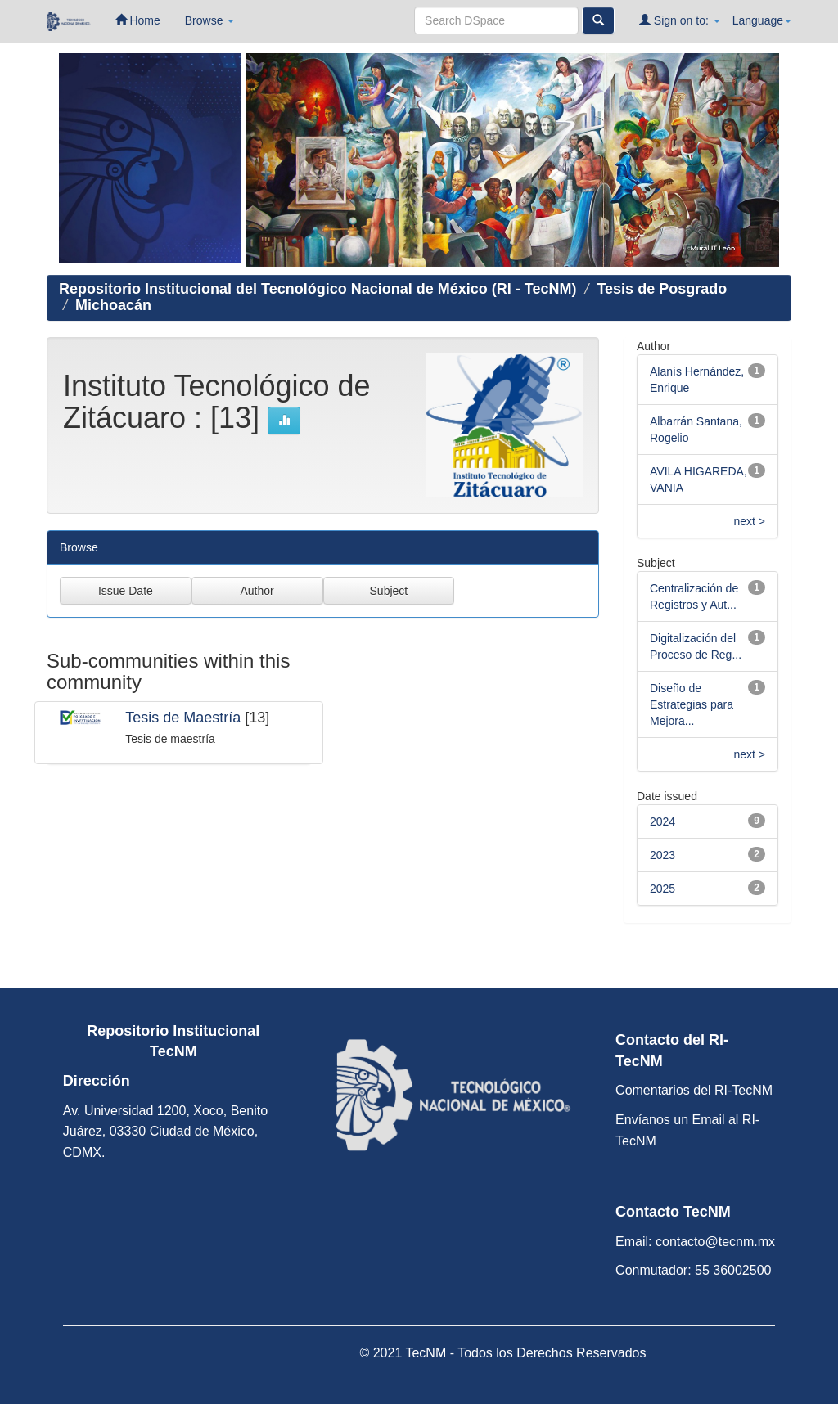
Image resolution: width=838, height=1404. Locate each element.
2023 (662, 855)
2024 (662, 821)
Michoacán (113, 305)
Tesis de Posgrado (662, 289)
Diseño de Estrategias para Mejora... (691, 704)
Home (137, 20)
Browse (210, 20)
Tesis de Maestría (183, 717)
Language (761, 20)
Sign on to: (679, 20)
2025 (662, 888)
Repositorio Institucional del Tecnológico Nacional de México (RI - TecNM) (317, 289)
